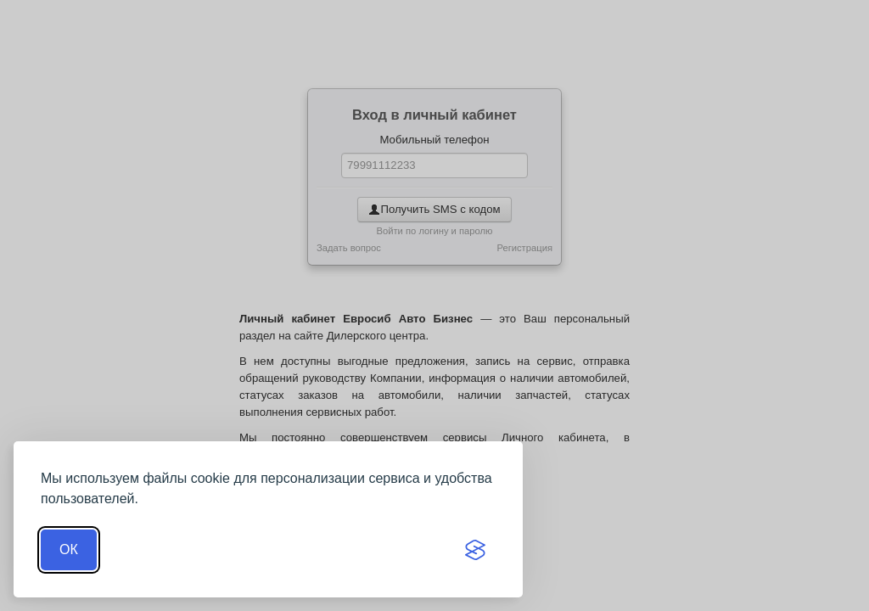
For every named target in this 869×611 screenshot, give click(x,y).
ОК (68, 549)
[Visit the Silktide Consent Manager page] (475, 550)
